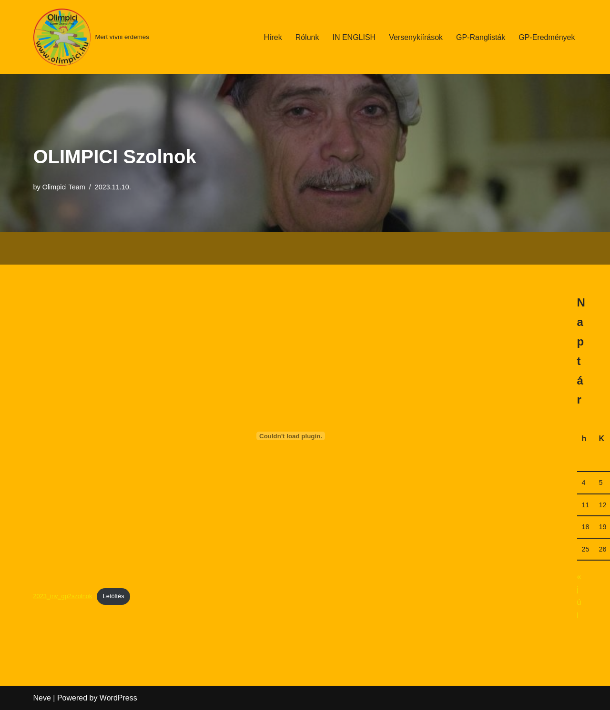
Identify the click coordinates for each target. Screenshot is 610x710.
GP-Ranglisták (480, 37)
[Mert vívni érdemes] (91, 37)
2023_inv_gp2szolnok (62, 596)
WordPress (118, 698)
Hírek (273, 37)
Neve (42, 698)
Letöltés (113, 596)
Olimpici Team (63, 187)
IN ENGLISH (354, 37)
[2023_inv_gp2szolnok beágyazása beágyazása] (291, 436)
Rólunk (307, 37)
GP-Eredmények (546, 37)
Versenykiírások (416, 37)
